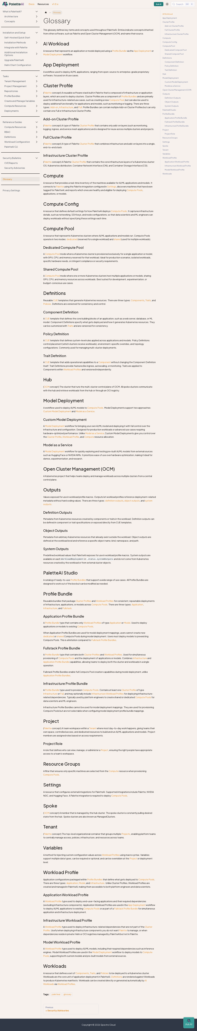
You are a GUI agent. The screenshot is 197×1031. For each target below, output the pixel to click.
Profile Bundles (129, 96)
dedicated (72, 239)
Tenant (92, 728)
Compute (89, 436)
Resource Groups (170, 138)
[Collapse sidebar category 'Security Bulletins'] (37, 158)
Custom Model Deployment (57, 411)
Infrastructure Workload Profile (178, 166)
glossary (67, 994)
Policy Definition (172, 66)
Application (137, 604)
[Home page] (45, 12)
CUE (55, 300)
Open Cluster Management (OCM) (177, 90)
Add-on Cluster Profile (174, 26)
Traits (148, 300)
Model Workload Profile (174, 170)
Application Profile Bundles (56, 675)
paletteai (56, 994)
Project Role (170, 134)
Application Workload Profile (177, 162)
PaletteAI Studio (169, 110)
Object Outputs (172, 102)
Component (104, 362)
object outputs (132, 500)
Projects (125, 833)
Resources (43, 4)
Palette (48, 92)
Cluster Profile (87, 125)
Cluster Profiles (83, 600)
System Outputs (172, 106)
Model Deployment (53, 54)
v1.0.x (55, 4)
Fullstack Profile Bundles (103, 640)
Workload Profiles (72, 369)
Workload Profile (71, 436)
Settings (111, 186)
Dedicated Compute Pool (176, 50)
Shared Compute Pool (174, 54)
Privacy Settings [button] (11, 190)
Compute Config (170, 42)
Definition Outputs (173, 98)
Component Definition (174, 62)
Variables (166, 154)
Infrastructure (66, 107)
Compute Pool (116, 100)
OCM (46, 386)
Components (137, 300)
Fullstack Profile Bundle (126, 908)
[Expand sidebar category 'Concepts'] (37, 21)
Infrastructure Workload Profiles (108, 693)
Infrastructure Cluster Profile (177, 34)
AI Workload (168, 14)
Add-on (54, 107)
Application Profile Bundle (56, 661)
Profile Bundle (119, 50)
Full (80, 107)
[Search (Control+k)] (183, 4)
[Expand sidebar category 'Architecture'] (37, 16)
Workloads (167, 174)
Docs (31, 4)
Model (127, 622)
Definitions (116, 976)
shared (117, 239)
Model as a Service (85, 411)
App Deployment (142, 50)
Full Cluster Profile (172, 30)
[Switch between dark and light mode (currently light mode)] (167, 4)
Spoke (165, 146)
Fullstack (67, 608)
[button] (20, 32)
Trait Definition (171, 70)
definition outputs (114, 500)
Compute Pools (135, 190)
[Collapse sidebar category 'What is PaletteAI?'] (37, 11)
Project (104, 750)
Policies (47, 303)
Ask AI (158, 4)
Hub (164, 74)
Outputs (166, 94)
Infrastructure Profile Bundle (177, 126)
